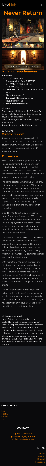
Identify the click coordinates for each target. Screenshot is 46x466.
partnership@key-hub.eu (23, 436)
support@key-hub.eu (23, 434)
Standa (4, 417)
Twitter (41, 456)
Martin (4, 414)
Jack (3, 419)
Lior (3, 411)
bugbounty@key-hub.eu (22, 439)
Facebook (40, 462)
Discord (41, 459)
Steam (41, 453)
